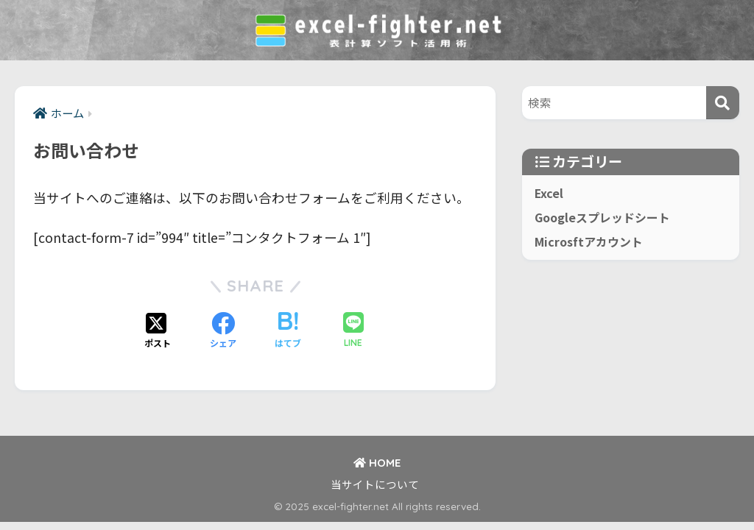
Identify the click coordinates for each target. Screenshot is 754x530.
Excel (549, 193)
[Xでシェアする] (157, 331)
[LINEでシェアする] (353, 331)
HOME (377, 463)
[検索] (722, 102)
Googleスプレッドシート (602, 217)
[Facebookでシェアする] (223, 331)
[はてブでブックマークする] (288, 331)
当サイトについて (375, 484)
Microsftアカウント (589, 241)
